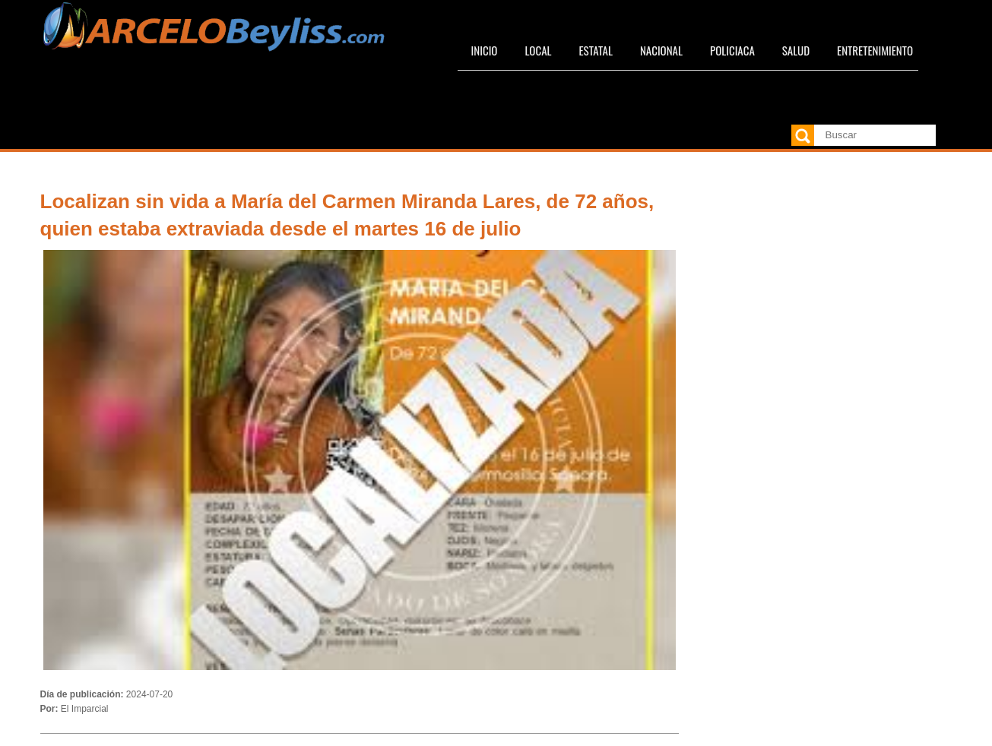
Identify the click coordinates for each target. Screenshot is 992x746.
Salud (796, 50)
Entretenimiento (875, 50)
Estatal (595, 50)
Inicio (484, 50)
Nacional (661, 50)
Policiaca (732, 50)
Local (538, 50)
